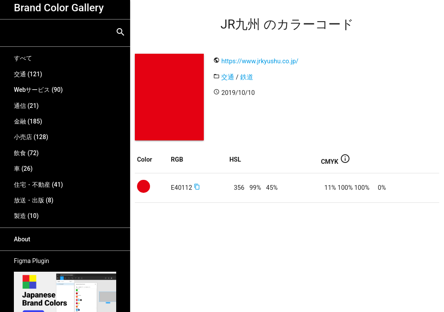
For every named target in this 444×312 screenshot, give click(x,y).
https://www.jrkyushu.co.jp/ (259, 61)
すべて (23, 58)
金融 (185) (28, 121)
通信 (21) (26, 105)
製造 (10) (26, 215)
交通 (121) (28, 74)
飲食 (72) (26, 153)
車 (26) (23, 168)
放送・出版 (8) (33, 200)
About (22, 239)
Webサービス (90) (38, 89)
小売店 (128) (31, 136)
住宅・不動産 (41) (38, 184)
